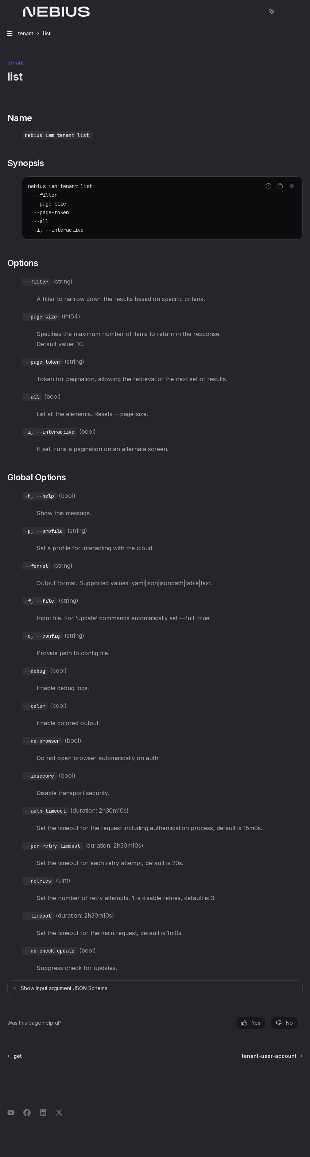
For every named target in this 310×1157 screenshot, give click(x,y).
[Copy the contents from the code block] (280, 186)
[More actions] (283, 12)
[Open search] (258, 11)
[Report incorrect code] (268, 186)
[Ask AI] (292, 186)
